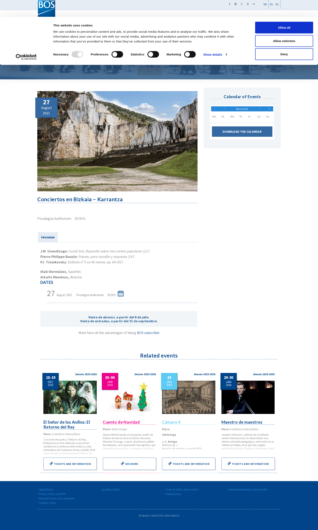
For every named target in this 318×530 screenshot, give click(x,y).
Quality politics (111, 489)
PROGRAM (48, 237)
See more (129, 463)
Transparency (173, 494)
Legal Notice (46, 489)
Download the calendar (242, 134)
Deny (284, 37)
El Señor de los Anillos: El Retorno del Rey (67, 424)
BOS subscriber (148, 332)
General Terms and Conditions (57, 498)
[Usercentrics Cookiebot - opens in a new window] (26, 40)
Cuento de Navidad (121, 422)
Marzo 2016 (242, 110)
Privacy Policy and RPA (52, 494)
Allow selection (284, 24)
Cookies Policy (47, 503)
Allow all (284, 10)
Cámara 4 (171, 422)
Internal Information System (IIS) (248, 489)
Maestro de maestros (242, 422)
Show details (212, 37)
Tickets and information (70, 463)
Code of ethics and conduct (182, 489)
